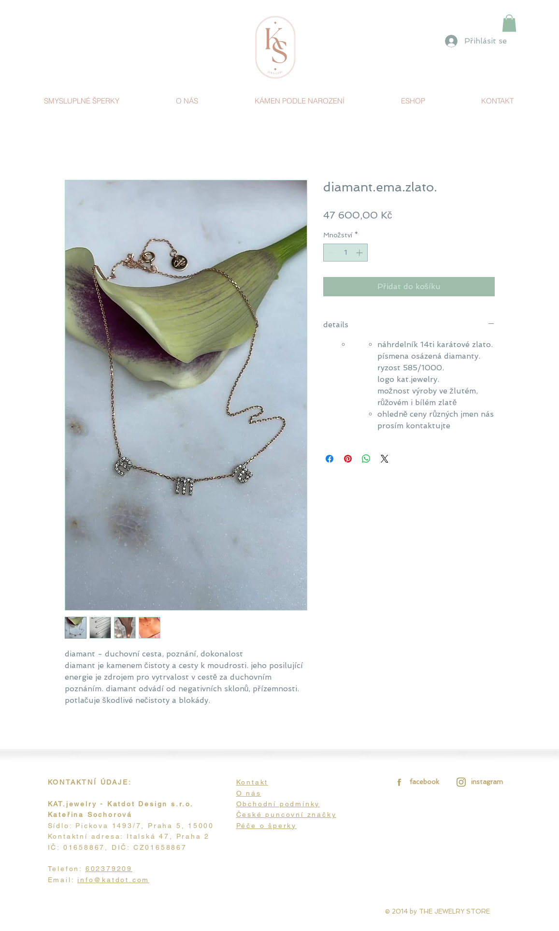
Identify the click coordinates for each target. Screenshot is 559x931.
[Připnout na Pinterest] (348, 459)
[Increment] (360, 252)
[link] (509, 23)
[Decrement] (331, 252)
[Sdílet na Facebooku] (329, 459)
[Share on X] (384, 459)
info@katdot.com (113, 880)
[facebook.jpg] (398, 782)
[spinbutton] (345, 252)
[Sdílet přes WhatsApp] (366, 459)
